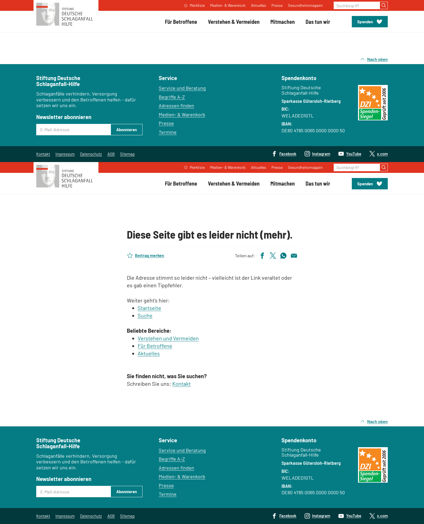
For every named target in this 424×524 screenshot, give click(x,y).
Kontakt (43, 153)
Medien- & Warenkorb (182, 114)
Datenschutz (91, 153)
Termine (168, 132)
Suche (145, 315)
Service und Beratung (182, 88)
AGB (111, 153)
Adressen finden (176, 105)
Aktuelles (149, 353)
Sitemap (127, 153)
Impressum (65, 153)
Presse (166, 123)
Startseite (149, 308)
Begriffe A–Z (172, 97)
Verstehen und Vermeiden (168, 338)
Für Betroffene (155, 345)
